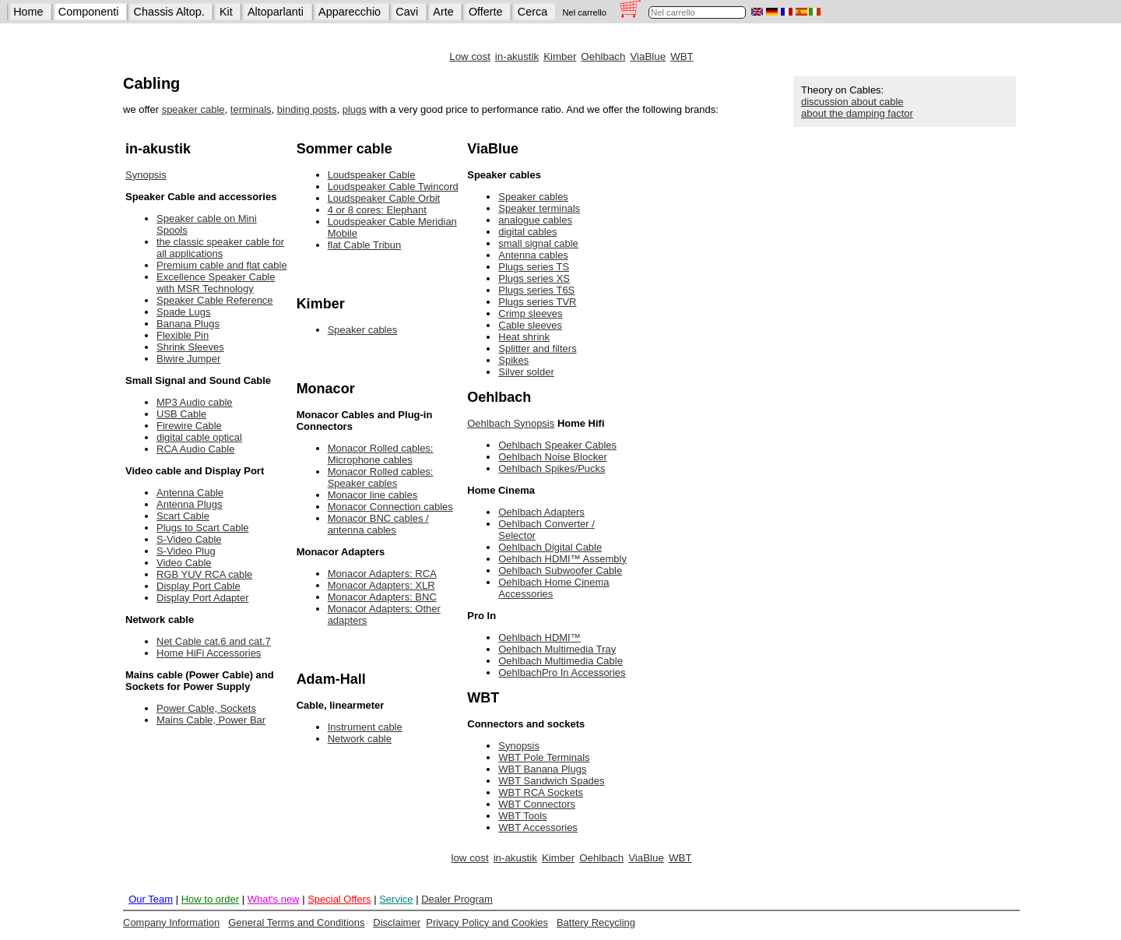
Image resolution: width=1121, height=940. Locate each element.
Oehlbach (603, 56)
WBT (682, 56)
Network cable (360, 739)
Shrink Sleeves (190, 347)
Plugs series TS (533, 267)
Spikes (513, 360)
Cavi (406, 11)
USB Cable (181, 414)
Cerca (532, 11)
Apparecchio (349, 11)
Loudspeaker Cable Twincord (393, 186)
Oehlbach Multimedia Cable (560, 661)
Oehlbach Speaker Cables (557, 445)
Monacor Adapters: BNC (382, 597)
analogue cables (535, 220)
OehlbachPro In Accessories (561, 672)
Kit (226, 11)
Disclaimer (396, 922)
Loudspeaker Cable (372, 175)
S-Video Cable (189, 539)
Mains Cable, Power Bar (210, 720)
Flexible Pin (182, 335)
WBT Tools (522, 816)
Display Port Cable (198, 586)
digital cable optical (199, 437)
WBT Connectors (536, 804)
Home (28, 11)
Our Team (150, 899)
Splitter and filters (537, 348)
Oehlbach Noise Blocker (552, 457)
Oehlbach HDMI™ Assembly (562, 559)
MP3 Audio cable (194, 402)
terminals (251, 109)
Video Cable (184, 563)
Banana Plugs (188, 323)
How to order (210, 899)
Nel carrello (584, 12)
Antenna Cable (189, 492)
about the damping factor (857, 113)
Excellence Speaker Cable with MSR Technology (215, 282)
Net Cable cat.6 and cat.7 (213, 641)
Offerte (486, 11)
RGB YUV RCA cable (204, 574)
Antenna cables (533, 255)
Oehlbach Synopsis (510, 423)
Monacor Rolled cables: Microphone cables (381, 454)
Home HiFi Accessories (208, 653)
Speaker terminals (539, 208)
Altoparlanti (276, 11)
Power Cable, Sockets (206, 708)
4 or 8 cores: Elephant (377, 210)
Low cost (469, 56)
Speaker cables (363, 330)
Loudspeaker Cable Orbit (384, 198)
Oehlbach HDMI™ (539, 637)
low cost (469, 858)
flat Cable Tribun (365, 245)
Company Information (171, 922)
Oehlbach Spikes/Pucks (551, 468)
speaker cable (193, 109)
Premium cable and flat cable (221, 265)
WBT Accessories (538, 827)
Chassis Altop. (169, 11)
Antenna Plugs (189, 504)
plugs (355, 109)
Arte (443, 11)
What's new (274, 899)
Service (396, 899)
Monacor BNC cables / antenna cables (378, 524)
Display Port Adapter (202, 598)
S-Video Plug (186, 551)
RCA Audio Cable (195, 449)
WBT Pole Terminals (543, 757)
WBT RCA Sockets (540, 792)
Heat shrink (524, 337)
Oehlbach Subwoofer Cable (560, 570)
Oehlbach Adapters (541, 512)
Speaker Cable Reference (214, 300)
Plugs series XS (534, 278)
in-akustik (517, 56)
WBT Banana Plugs (542, 769)
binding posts (307, 109)
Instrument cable (365, 727)
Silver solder (526, 372)
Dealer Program (457, 899)
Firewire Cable (189, 425)
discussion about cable (852, 101)
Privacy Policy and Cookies (487, 922)
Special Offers (339, 899)
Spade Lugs (183, 312)
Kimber (559, 56)
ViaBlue (648, 56)
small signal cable (538, 243)
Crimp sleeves (530, 313)
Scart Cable (182, 516)
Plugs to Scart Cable (202, 527)
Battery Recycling (596, 922)
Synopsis (146, 175)
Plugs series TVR (537, 302)
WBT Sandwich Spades (551, 781)
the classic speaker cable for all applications (220, 247)
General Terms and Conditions (296, 922)
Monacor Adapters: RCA (382, 573)
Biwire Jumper (188, 358)
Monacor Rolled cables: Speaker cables (381, 477)
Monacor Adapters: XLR (381, 585)
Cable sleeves (530, 325)
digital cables (527, 232)
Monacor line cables (373, 495)
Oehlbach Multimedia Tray (557, 649)
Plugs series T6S (536, 290)
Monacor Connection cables (390, 506)
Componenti (88, 11)
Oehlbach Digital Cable (550, 547)
